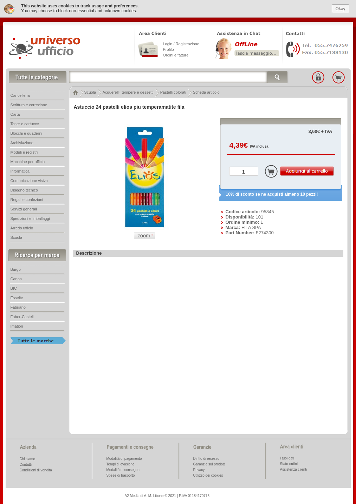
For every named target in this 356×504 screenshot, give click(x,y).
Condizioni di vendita (36, 470)
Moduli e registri (24, 152)
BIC (14, 288)
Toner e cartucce (25, 123)
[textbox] (178, 76)
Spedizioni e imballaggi (30, 218)
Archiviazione (22, 142)
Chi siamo (27, 459)
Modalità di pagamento (124, 458)
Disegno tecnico (24, 190)
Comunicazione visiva (29, 180)
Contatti (26, 464)
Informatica (20, 171)
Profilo (168, 49)
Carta (15, 114)
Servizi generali (24, 209)
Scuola (90, 92)
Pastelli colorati (173, 92)
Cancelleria (20, 95)
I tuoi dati (287, 458)
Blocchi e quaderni (27, 133)
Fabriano (18, 307)
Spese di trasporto (120, 475)
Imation (17, 326)
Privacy (199, 469)
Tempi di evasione (120, 464)
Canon (16, 278)
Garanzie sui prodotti (209, 464)
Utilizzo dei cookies (208, 475)
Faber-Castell (22, 316)
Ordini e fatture (176, 55)
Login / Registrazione (181, 43)
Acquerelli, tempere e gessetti (128, 92)
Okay (340, 8)
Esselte (17, 297)
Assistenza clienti (293, 469)
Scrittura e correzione (29, 104)
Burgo (16, 269)
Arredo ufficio (22, 228)
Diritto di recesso (206, 458)
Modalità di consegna (123, 469)
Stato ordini (289, 463)
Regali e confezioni (27, 199)
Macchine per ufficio (28, 161)
